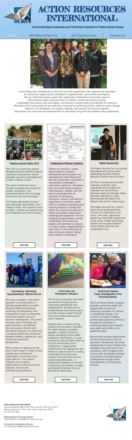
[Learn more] (24, 245)
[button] (68, 63)
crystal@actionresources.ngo (30, 419)
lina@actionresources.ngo (28, 426)
